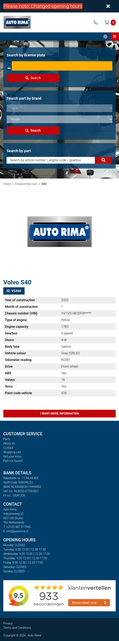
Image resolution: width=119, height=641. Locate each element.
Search (32, 78)
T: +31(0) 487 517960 (17, 526)
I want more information (59, 413)
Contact (8, 447)
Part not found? (13, 460)
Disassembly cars (26, 184)
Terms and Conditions (17, 627)
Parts (6, 439)
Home (7, 184)
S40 (44, 184)
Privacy (7, 623)
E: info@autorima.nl (15, 531)
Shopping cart (12, 452)
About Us (9, 443)
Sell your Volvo (12, 456)
